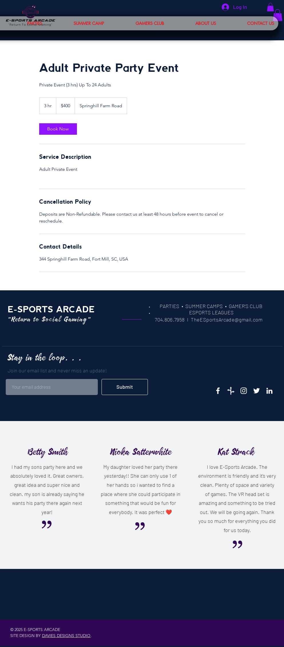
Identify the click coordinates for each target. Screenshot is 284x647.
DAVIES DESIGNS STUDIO (66, 635)
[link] (58, 129)
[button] (249, 23)
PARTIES (169, 306)
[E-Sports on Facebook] (218, 390)
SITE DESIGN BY (26, 635)
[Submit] (125, 387)
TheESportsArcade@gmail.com (227, 319)
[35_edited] (231, 390)
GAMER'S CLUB (245, 306)
